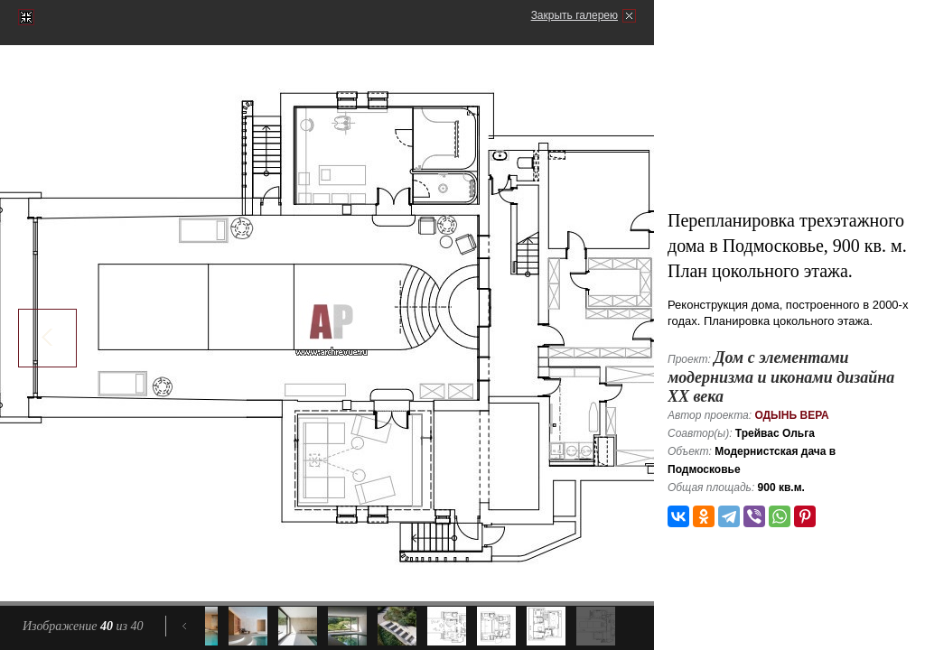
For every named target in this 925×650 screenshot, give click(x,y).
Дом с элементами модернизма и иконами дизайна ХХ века (781, 376)
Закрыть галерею (574, 15)
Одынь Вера (791, 415)
